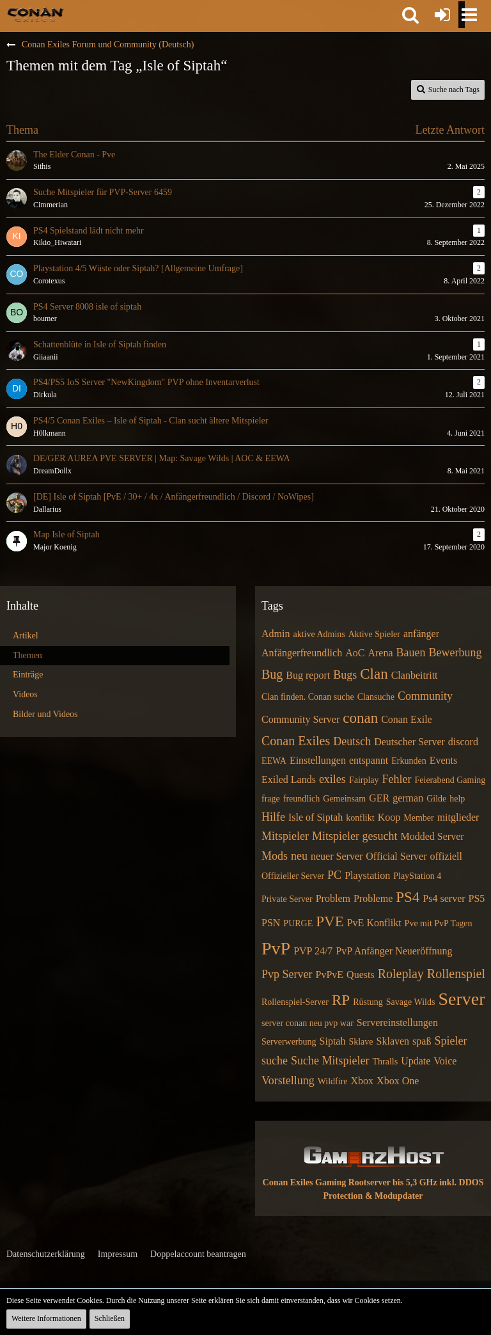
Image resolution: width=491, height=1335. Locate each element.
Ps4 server (444, 898)
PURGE (298, 923)
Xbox (362, 1080)
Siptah (333, 1041)
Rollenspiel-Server (295, 1002)
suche (274, 1060)
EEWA (273, 761)
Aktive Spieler (374, 634)
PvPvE (330, 974)
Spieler (450, 1040)
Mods (274, 855)
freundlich (301, 798)
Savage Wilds (410, 1002)
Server (461, 999)
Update (415, 1060)
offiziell (446, 856)
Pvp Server (287, 974)
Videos (25, 694)
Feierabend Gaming (450, 780)
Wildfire (333, 1081)
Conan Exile (406, 719)
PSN (270, 922)
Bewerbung (454, 652)
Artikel (25, 635)
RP (341, 1000)
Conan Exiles (295, 741)
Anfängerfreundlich (301, 652)
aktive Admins (319, 634)
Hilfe (273, 816)
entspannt (368, 760)
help (457, 798)
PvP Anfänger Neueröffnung (394, 950)
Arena (380, 652)
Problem (333, 898)
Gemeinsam (344, 798)
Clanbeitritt (414, 675)
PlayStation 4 (417, 876)
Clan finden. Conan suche (307, 697)
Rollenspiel (456, 974)
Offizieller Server (292, 876)
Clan (373, 674)
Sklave (360, 1042)
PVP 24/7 (312, 950)
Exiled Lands (288, 779)
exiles (332, 779)
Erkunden (408, 761)
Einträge (28, 674)
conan (360, 718)
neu (299, 855)
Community (425, 696)
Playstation (367, 875)
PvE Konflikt (374, 922)
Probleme (373, 898)
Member (418, 818)
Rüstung (368, 1002)
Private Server (287, 899)
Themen (27, 655)
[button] (410, 15)
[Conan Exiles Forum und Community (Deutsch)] (35, 14)
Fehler (397, 779)
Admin (275, 633)
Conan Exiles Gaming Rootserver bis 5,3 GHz (350, 1182)
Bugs (345, 674)
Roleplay (401, 974)
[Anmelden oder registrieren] (442, 15)
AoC (354, 652)
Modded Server (432, 836)
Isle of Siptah (315, 817)
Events (444, 760)
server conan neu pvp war (307, 1023)
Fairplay (364, 780)
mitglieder (458, 817)
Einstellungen (318, 760)
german (408, 798)
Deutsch (352, 741)
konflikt (360, 818)
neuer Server (336, 856)
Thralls (385, 1061)
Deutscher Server (409, 741)
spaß (421, 1041)
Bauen (411, 652)
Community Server (300, 719)
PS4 (407, 897)
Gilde (436, 798)
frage (270, 798)
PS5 (477, 898)
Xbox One (398, 1080)
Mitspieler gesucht (354, 836)
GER (379, 798)
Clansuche (375, 697)
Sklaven (393, 1041)
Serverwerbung (288, 1042)
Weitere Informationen (46, 1318)
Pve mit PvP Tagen (438, 923)
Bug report (308, 675)
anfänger (421, 633)
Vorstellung (288, 1080)
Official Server (396, 856)
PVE (329, 921)
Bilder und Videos (45, 714)
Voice (444, 1060)
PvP (275, 948)
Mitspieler (285, 836)
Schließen (110, 1318)
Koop (389, 817)
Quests (361, 974)
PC (334, 875)
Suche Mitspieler (330, 1060)
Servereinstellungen (397, 1022)
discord (463, 741)
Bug (272, 674)
